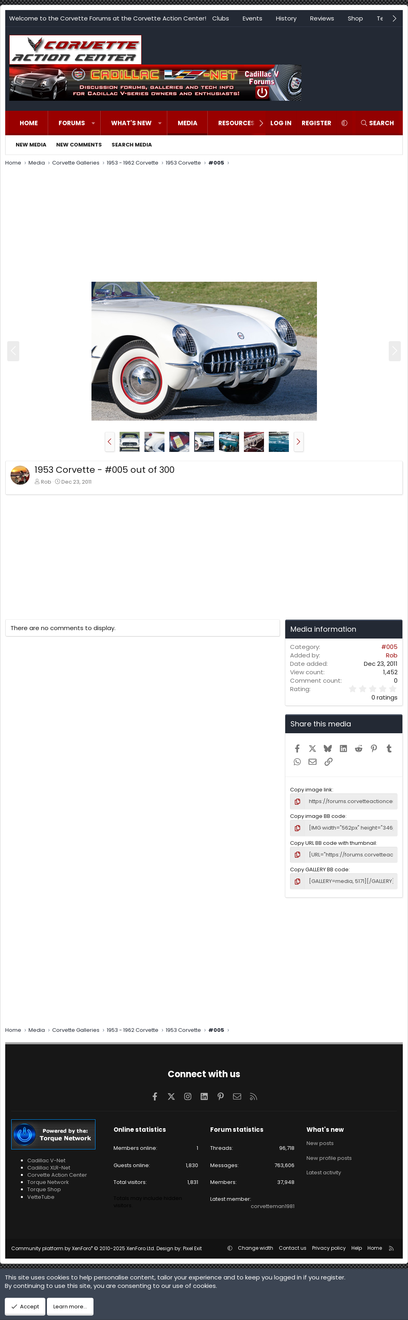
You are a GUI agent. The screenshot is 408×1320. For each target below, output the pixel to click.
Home (29, 123)
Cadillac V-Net (46, 1160)
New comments (79, 144)
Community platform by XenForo (83, 1248)
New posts (320, 1143)
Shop (355, 18)
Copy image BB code (317, 816)
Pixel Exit (192, 1248)
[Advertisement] (204, 225)
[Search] (377, 123)
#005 (389, 647)
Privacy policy (329, 1248)
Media (187, 123)
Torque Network (48, 1182)
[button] (93, 123)
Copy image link (311, 789)
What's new (131, 123)
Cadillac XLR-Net (48, 1168)
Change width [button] (255, 1248)
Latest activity (324, 1172)
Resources (236, 123)
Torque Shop (44, 1189)
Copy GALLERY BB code (319, 869)
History (286, 18)
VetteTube (41, 1197)
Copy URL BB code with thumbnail (333, 843)
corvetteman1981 (272, 1206)
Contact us (293, 1248)
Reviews (322, 18)
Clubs (220, 18)
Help (356, 1248)
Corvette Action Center (57, 1175)
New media (31, 144)
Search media (132, 144)
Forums (72, 123)
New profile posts (329, 1158)
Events (252, 18)
